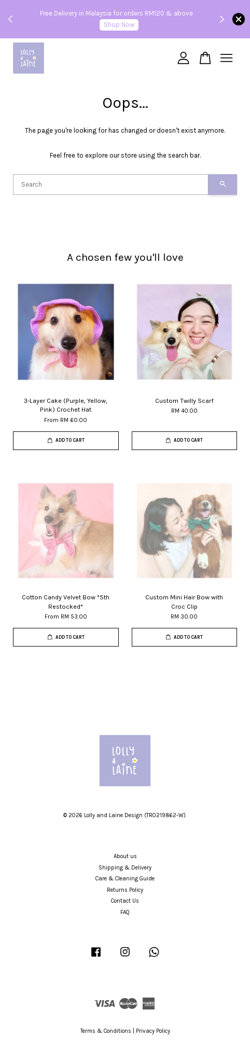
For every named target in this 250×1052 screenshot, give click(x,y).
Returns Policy (125, 890)
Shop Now (119, 25)
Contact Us (125, 900)
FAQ (125, 912)
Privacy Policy (153, 1031)
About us (125, 856)
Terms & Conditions (105, 1031)
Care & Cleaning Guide (125, 878)
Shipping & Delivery (125, 867)
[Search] (111, 184)
